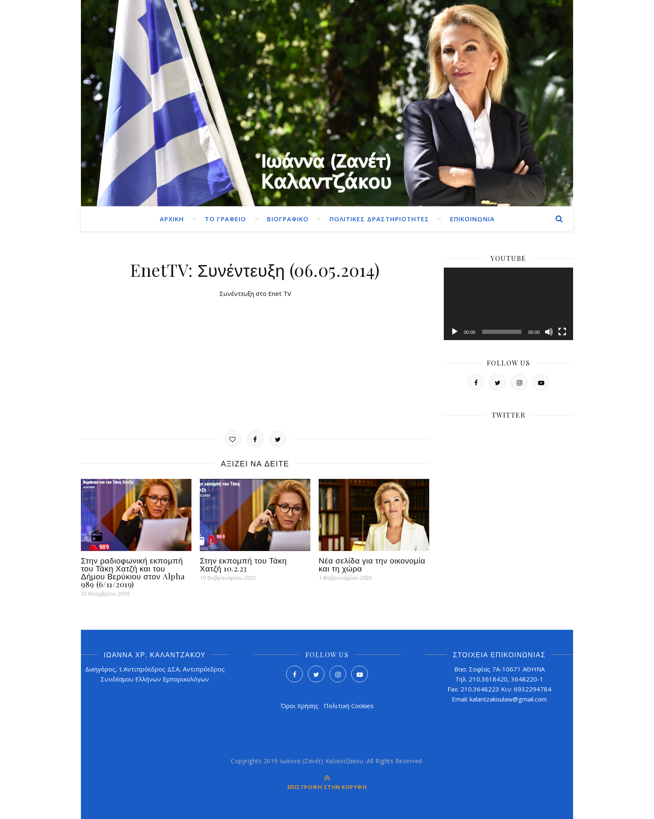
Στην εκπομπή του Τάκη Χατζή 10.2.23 (243, 564)
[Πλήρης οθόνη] (562, 332)
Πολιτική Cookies (349, 705)
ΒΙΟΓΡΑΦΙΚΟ (288, 219)
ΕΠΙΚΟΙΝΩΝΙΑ (472, 219)
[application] (508, 304)
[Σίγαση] (549, 332)
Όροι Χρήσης (300, 705)
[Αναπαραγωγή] (454, 332)
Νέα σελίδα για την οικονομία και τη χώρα (372, 564)
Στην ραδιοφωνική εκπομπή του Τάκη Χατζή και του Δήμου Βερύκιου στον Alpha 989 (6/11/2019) (133, 572)
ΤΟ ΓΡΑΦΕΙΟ (225, 219)
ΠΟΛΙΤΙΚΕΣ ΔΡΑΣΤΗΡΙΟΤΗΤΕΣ (379, 219)
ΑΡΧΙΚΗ (172, 219)
